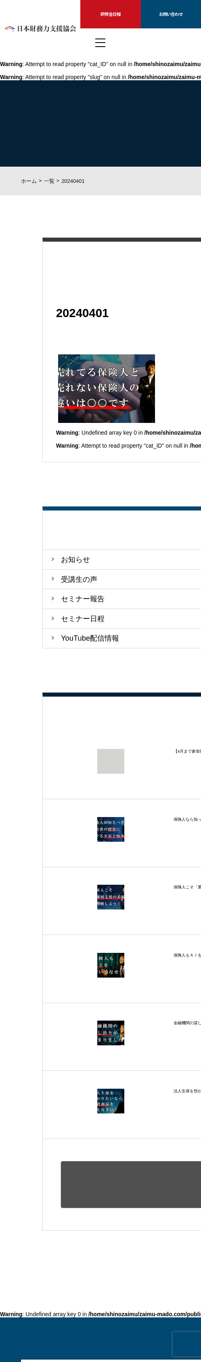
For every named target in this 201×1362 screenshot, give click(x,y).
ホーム (29, 181)
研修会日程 (110, 14)
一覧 (49, 181)
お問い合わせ (171, 14)
